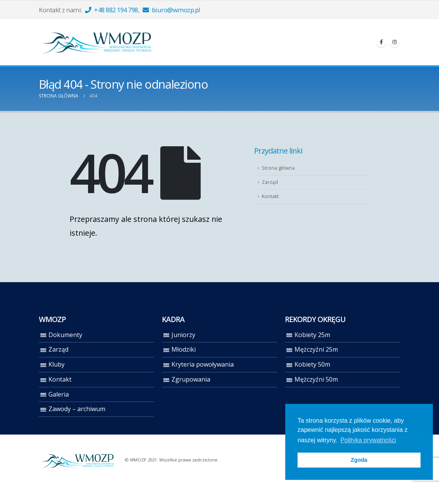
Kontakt (270, 196)
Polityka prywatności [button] (368, 440)
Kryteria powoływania (202, 364)
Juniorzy (183, 335)
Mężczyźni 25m (316, 349)
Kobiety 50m (312, 364)
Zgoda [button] (359, 460)
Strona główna (278, 168)
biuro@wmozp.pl (171, 9)
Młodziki (183, 349)
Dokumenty (65, 335)
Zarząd (270, 182)
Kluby (56, 364)
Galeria (58, 394)
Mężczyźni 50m (316, 379)
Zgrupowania (190, 379)
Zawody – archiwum (76, 409)
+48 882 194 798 (111, 9)
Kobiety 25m (312, 335)
